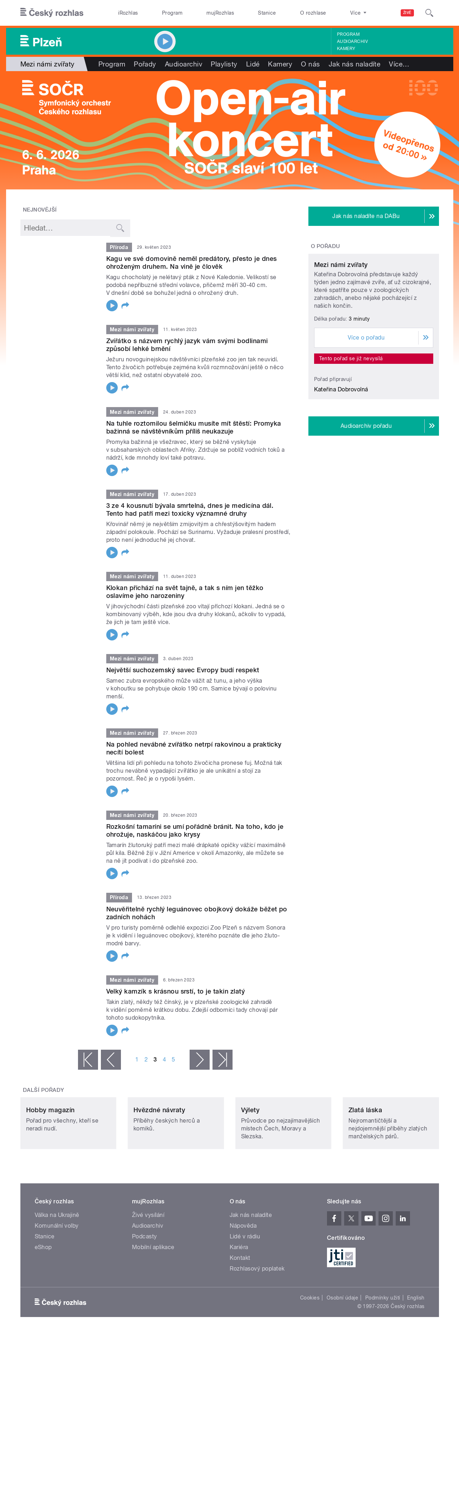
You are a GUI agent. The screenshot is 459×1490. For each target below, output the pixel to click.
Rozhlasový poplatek (257, 1316)
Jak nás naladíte (355, 64)
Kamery (346, 48)
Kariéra (239, 1294)
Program (172, 13)
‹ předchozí (111, 1060)
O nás (310, 64)
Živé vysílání (148, 1262)
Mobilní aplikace (153, 1294)
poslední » (223, 1060)
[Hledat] (429, 13)
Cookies (309, 1345)
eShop (43, 1294)
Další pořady (43, 1090)
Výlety (250, 1157)
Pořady (145, 64)
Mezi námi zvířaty (341, 331)
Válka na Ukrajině (57, 1262)
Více (399, 64)
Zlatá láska (365, 1157)
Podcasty (144, 1284)
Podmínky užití (382, 1345)
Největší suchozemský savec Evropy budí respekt (182, 670)
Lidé (253, 64)
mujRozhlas (220, 13)
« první (88, 1060)
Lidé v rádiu (245, 1284)
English (415, 1345)
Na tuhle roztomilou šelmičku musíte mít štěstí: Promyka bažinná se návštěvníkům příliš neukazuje (193, 427)
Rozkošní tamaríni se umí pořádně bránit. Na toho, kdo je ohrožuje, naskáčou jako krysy (195, 830)
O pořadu (325, 246)
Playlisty (224, 64)
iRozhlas (128, 13)
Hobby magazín (50, 1157)
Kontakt (240, 1305)
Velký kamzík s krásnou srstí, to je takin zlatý (175, 991)
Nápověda (243, 1273)
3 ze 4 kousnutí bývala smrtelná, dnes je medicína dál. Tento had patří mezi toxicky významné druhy (190, 509)
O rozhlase (313, 13)
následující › (200, 1060)
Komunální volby (57, 1273)
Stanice (267, 13)
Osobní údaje (342, 1345)
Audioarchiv (352, 41)
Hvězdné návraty (159, 1157)
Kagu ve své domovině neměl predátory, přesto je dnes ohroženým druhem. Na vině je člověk (191, 262)
